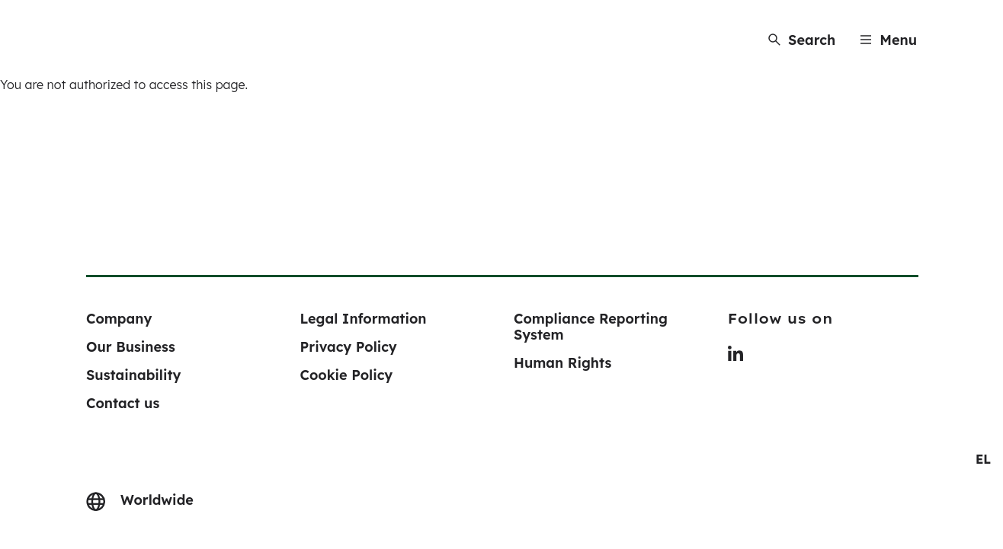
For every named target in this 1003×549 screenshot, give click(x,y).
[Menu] (888, 40)
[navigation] (983, 459)
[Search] (801, 40)
